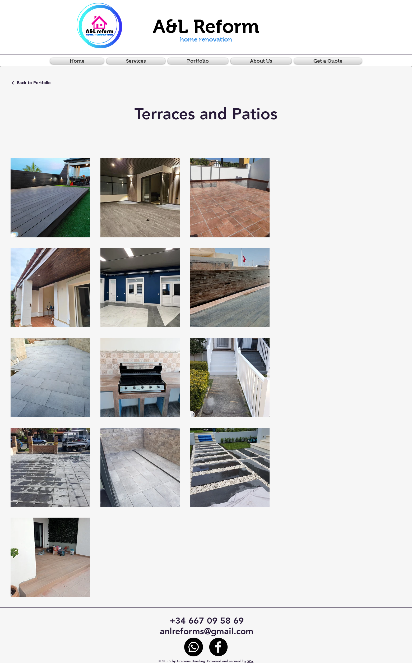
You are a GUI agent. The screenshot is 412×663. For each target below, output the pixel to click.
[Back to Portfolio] (31, 82)
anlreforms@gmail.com (206, 631)
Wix (250, 661)
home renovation (206, 39)
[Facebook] (218, 647)
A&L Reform (206, 26)
